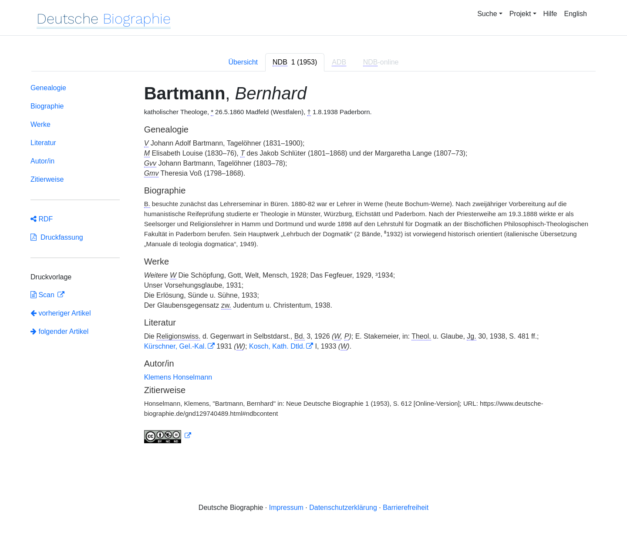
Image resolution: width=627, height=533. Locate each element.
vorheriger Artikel (60, 313)
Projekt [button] (520, 13)
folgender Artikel (59, 331)
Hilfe (550, 13)
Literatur (43, 142)
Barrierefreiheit (405, 507)
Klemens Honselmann (178, 377)
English (575, 13)
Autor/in (42, 161)
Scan (43, 295)
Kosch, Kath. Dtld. (277, 346)
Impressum (286, 507)
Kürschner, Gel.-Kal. (175, 346)
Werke (40, 124)
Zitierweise (47, 179)
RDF (41, 219)
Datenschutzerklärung (343, 507)
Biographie (47, 106)
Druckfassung (56, 237)
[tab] (294, 62)
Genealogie (48, 88)
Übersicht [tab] (243, 62)
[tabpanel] (313, 265)
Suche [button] (487, 13)
